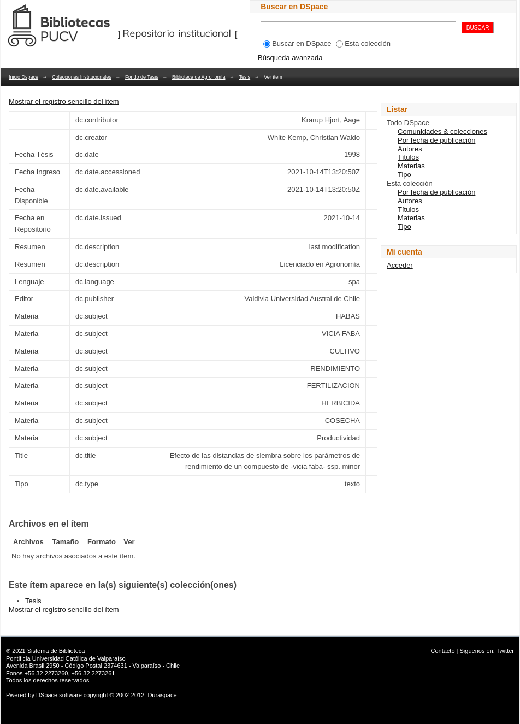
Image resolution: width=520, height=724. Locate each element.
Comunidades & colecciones (442, 131)
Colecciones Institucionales (81, 77)
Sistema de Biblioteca (56, 651)
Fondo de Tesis (141, 77)
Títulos (408, 157)
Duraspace (161, 695)
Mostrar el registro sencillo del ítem (64, 101)
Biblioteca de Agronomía (199, 77)
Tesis (245, 77)
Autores (410, 149)
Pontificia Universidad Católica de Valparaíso (66, 658)
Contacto (443, 651)
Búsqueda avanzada (290, 58)
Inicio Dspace (23, 77)
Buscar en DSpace (297, 43)
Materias (411, 166)
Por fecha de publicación (436, 140)
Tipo (404, 174)
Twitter (505, 651)
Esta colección (363, 43)
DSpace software (59, 695)
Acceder (400, 265)
